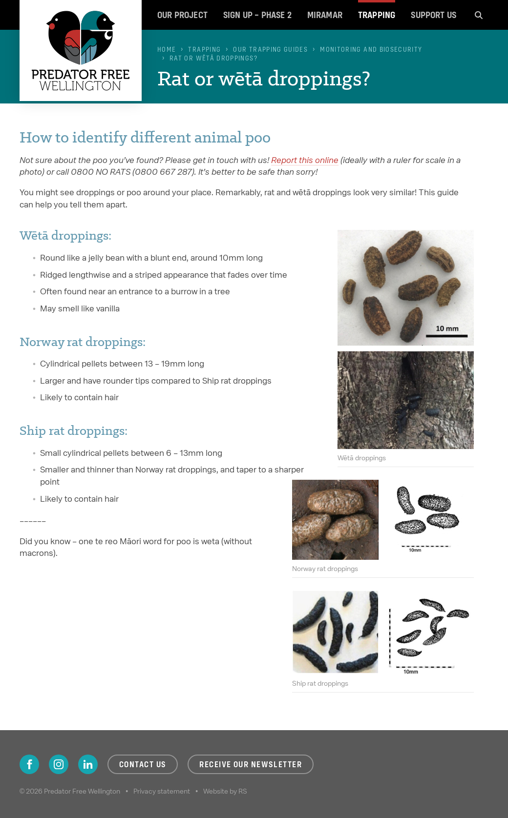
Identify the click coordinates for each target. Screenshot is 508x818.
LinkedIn (88, 764)
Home (166, 49)
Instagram (58, 764)
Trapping (376, 14)
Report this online (305, 160)
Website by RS (225, 791)
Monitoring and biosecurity (371, 49)
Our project (182, 14)
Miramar (324, 14)
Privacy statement (161, 791)
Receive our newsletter (250, 764)
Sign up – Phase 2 (257, 14)
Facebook (29, 764)
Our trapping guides (270, 49)
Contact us (142, 764)
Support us (433, 14)
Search (478, 15)
